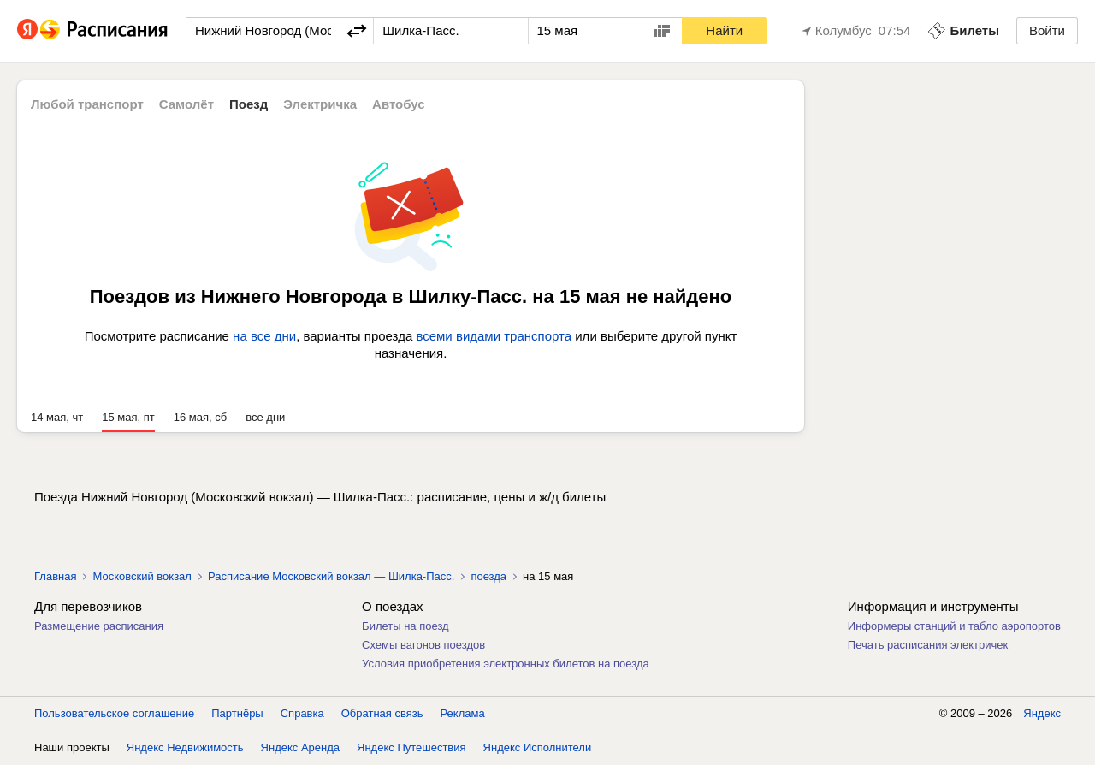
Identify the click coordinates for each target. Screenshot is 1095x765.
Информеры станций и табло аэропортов (954, 626)
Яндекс (1042, 713)
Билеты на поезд (405, 626)
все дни (265, 417)
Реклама (463, 713)
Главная (55, 576)
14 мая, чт (57, 417)
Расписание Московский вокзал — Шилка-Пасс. (331, 576)
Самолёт (186, 104)
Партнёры (237, 713)
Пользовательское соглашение (114, 713)
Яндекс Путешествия (411, 747)
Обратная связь (382, 713)
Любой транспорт (87, 104)
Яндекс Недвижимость (185, 747)
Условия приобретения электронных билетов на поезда (505, 663)
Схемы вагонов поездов (423, 644)
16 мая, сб (200, 417)
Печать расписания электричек (928, 644)
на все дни (264, 336)
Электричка (320, 104)
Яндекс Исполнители (537, 747)
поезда (488, 576)
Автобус (398, 104)
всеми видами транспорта (493, 336)
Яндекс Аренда (300, 747)
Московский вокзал (141, 576)
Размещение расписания (98, 626)
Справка (302, 713)
